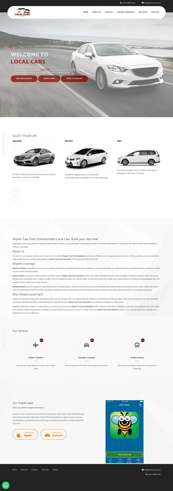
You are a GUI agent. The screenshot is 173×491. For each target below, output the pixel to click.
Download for (25, 434)
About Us (96, 12)
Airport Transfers (125, 12)
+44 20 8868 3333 (128, 3)
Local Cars (16, 243)
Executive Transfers (86, 357)
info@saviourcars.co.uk (152, 3)
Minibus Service (137, 357)
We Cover (142, 12)
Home (85, 12)
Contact (155, 12)
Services (109, 12)
